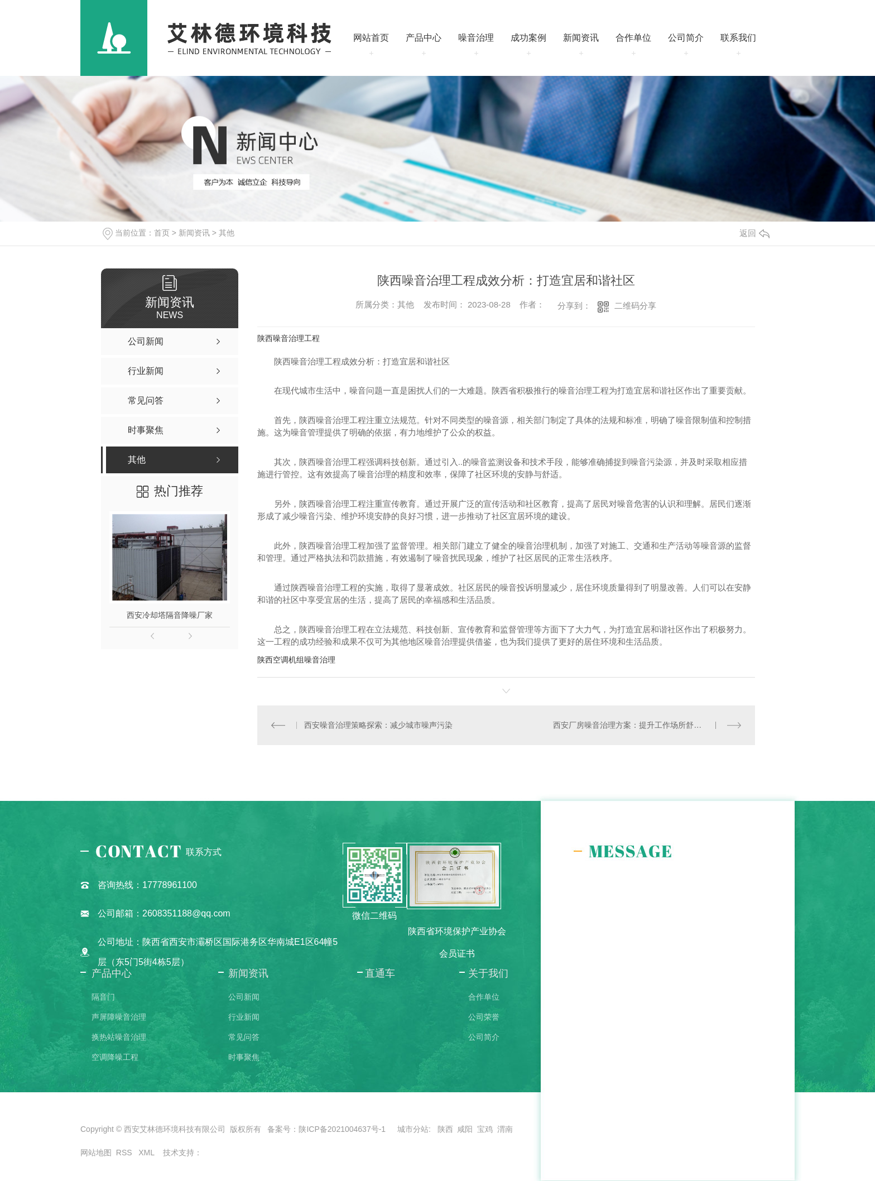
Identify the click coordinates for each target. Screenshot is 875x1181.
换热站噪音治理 (119, 1037)
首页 (162, 232)
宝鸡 (485, 1129)
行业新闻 (243, 1016)
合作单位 (633, 37)
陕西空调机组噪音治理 (296, 659)
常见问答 (243, 1037)
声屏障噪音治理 (119, 1016)
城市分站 (413, 1129)
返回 (754, 233)
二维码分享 (635, 305)
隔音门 (103, 996)
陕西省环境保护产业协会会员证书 (457, 942)
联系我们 (738, 37)
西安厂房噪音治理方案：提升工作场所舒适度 (631, 725)
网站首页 (371, 37)
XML (147, 1152)
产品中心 (423, 37)
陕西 (445, 1129)
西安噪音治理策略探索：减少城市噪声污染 (378, 725)
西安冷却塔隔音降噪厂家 (170, 615)
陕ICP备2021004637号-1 (342, 1129)
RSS (125, 1152)
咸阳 (465, 1129)
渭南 (505, 1129)
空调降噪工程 (115, 1057)
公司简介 (686, 37)
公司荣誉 (483, 1016)
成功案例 (528, 37)
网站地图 (96, 1152)
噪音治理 (476, 37)
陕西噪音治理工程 (288, 338)
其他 (226, 232)
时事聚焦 (243, 1057)
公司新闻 (243, 996)
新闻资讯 (581, 37)
